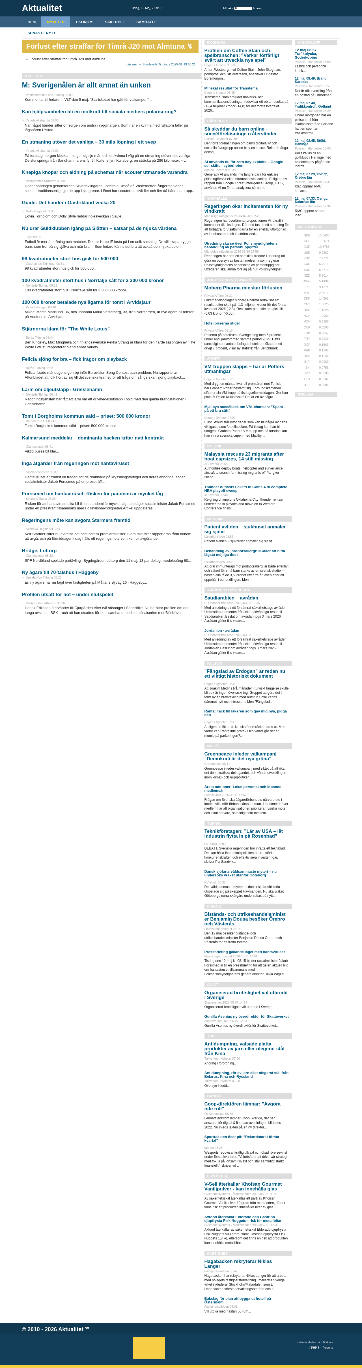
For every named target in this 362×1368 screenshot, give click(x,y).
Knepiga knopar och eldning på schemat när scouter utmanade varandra (105, 172)
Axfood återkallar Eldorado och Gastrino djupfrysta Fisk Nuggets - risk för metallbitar (243, 1219)
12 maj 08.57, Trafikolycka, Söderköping (306, 53)
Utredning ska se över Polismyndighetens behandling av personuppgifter (241, 245)
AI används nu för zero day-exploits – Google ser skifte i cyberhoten (243, 164)
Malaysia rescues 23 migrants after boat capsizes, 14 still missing (244, 456)
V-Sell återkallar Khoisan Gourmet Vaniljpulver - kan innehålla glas (243, 1186)
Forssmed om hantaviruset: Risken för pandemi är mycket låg (92, 493)
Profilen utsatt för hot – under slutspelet (67, 594)
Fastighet (217, 1253)
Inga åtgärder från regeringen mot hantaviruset (75, 463)
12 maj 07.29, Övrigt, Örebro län (311, 176)
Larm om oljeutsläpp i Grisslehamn (62, 389)
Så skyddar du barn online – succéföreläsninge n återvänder (240, 131)
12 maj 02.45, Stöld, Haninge (310, 142)
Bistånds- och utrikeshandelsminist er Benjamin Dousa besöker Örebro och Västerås (245, 919)
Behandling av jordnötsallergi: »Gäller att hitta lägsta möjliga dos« (244, 553)
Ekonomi (85, 22)
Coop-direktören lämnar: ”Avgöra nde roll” (242, 1106)
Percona (327, 1347)
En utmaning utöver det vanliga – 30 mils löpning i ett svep (89, 142)
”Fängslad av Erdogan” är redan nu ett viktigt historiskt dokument (244, 674)
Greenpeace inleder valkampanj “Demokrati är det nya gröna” (240, 756)
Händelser (309, 42)
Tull (212, 1036)
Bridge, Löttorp (39, 550)
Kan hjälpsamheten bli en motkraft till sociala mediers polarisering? (99, 111)
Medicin (215, 519)
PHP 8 (315, 1347)
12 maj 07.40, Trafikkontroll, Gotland (313, 104)
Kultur (214, 663)
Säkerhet (115, 22)
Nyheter (55, 22)
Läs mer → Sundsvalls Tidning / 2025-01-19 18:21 (161, 64)
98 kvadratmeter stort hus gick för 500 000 (70, 258)
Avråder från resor (229, 590)
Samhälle (146, 22)
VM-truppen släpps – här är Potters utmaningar (244, 369)
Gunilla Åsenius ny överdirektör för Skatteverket (246, 1016)
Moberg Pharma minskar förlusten (243, 288)
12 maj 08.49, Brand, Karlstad (311, 80)
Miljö (213, 746)
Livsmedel (217, 1176)
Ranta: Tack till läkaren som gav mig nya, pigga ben (245, 713)
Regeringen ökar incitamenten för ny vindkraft (246, 209)
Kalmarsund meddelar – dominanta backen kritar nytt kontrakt (93, 438)
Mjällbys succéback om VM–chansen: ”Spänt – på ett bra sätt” (245, 409)
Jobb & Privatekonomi (230, 280)
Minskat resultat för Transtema (231, 88)
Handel (215, 1096)
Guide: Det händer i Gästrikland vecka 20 (69, 202)
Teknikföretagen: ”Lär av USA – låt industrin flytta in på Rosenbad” (243, 834)
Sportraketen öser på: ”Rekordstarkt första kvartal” (241, 1139)
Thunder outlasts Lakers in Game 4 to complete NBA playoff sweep (245, 489)
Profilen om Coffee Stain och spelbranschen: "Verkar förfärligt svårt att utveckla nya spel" (241, 55)
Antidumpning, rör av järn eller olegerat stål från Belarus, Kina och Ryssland (246, 1075)
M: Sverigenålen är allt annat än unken (86, 85)
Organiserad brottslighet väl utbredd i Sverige (246, 995)
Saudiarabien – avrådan (231, 598)
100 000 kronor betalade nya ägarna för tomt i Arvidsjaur (86, 302)
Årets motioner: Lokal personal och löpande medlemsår (242, 789)
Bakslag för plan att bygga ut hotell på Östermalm (237, 1300)
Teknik (214, 823)
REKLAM (306, 394)
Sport (213, 359)
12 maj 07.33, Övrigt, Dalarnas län (311, 200)
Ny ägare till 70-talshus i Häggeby (60, 572)
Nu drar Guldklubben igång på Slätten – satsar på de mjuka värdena (99, 228)
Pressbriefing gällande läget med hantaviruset (244, 952)
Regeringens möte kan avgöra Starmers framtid (76, 520)
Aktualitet (70, 1329)
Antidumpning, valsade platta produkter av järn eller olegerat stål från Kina (244, 1048)
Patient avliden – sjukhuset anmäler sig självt (245, 529)
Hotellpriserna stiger (222, 323)
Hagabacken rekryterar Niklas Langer (238, 1264)
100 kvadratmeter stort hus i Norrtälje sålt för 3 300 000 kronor (93, 280)
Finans (214, 906)
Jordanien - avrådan (222, 630)
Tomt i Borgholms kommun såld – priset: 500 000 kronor (86, 416)
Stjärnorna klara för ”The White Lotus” (66, 329)
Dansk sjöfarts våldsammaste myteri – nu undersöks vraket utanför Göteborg (240, 873)
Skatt (213, 985)
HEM (32, 22)
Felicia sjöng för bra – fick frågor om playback (74, 359)
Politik (214, 446)
